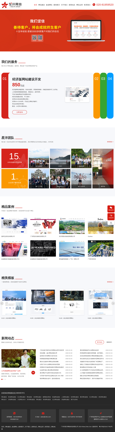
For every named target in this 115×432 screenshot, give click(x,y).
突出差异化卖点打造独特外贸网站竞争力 (92, 358)
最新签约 (109, 342)
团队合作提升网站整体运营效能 (89, 375)
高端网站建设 (56, 397)
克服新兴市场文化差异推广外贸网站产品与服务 (92, 361)
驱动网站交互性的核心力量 (88, 367)
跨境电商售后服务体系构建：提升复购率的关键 (92, 353)
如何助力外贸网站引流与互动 (48, 356)
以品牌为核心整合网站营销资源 (49, 370)
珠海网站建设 (12, 397)
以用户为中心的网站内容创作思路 (50, 364)
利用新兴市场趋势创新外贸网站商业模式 (52, 367)
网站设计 (4, 399)
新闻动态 (72, 5)
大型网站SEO (21, 399)
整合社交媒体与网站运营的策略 (49, 361)
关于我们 (64, 5)
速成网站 (49, 5)
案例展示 (57, 5)
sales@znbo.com (45, 417)
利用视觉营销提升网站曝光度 (48, 358)
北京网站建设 (56, 399)
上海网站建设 (65, 397)
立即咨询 (19, 112)
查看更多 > (110, 141)
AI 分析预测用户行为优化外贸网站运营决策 (92, 370)
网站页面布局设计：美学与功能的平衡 (91, 378)
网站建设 (41, 5)
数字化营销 (74, 399)
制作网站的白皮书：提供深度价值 (50, 378)
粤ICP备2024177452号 (105, 426)
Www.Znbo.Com (87, 426)
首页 (35, 5)
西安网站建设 (103, 397)
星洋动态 (99, 342)
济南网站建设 (12, 399)
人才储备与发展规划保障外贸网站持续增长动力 (92, 373)
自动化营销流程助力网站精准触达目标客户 (92, 356)
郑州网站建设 (31, 399)
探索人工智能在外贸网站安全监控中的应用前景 (92, 364)
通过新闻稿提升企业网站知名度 (89, 350)
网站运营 (79, 5)
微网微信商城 (47, 397)
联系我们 (87, 5)
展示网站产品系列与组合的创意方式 (50, 373)
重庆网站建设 (84, 397)
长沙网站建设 (21, 397)
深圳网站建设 (37, 397)
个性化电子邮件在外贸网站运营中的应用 (52, 350)
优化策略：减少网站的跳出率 (48, 353)
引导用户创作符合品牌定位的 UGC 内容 (52, 375)
